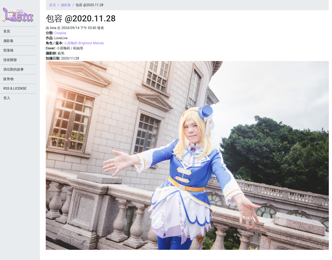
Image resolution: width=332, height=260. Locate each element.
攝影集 (66, 5)
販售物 (11, 79)
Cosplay (60, 33)
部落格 (11, 50)
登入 (9, 98)
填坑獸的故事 (16, 69)
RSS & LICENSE (17, 88)
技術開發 (13, 60)
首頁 (52, 5)
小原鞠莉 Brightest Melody (84, 43)
